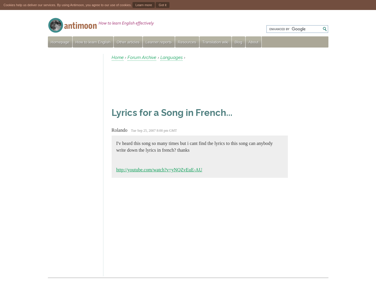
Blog (238, 42)
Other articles (128, 42)
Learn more (143, 5)
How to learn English (92, 42)
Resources (187, 42)
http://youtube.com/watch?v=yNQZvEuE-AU (159, 169)
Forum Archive (141, 57)
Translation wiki (215, 42)
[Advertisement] (73, 142)
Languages (171, 57)
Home (118, 57)
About (253, 42)
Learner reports (159, 42)
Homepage (60, 42)
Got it (162, 5)
